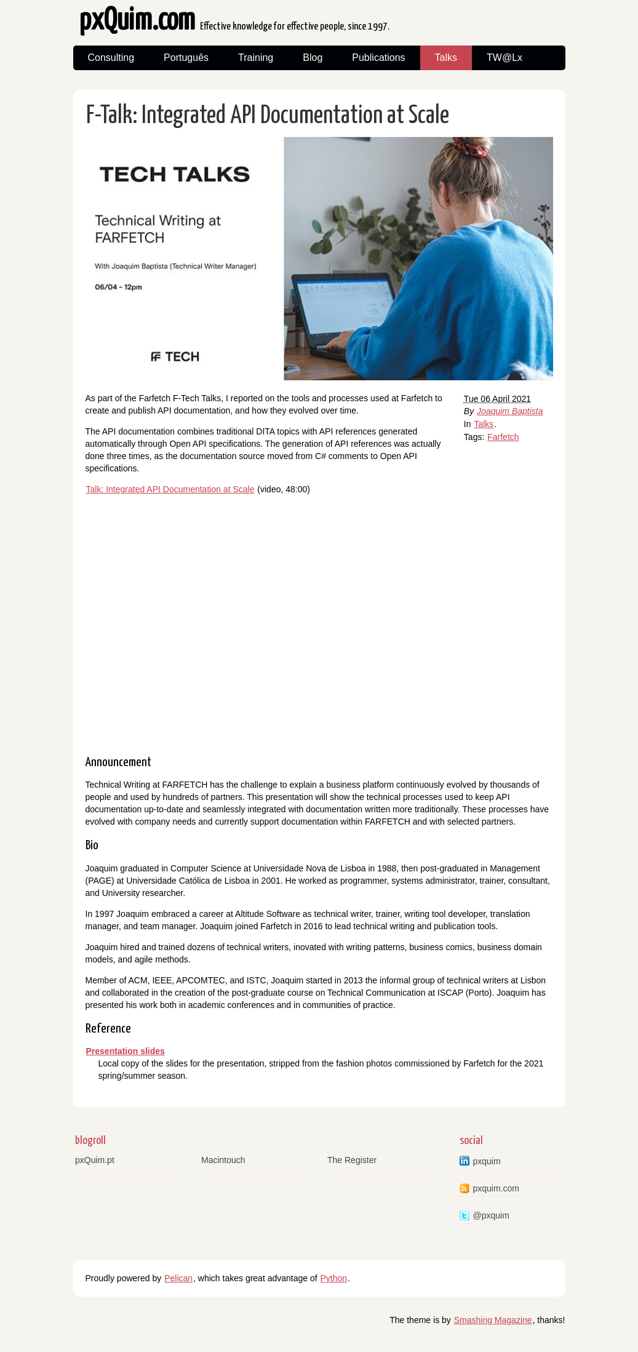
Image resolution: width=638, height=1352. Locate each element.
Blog (312, 57)
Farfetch (503, 437)
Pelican (178, 1278)
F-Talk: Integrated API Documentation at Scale (267, 116)
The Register (352, 1160)
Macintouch (223, 1160)
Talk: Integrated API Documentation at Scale (170, 489)
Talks (446, 57)
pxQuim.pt (94, 1160)
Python (334, 1278)
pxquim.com (496, 1188)
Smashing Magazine (493, 1320)
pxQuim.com (234, 24)
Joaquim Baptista (510, 411)
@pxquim (491, 1215)
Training (255, 57)
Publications (378, 57)
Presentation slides (125, 1051)
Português (186, 57)
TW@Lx (504, 57)
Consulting (111, 57)
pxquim (487, 1161)
